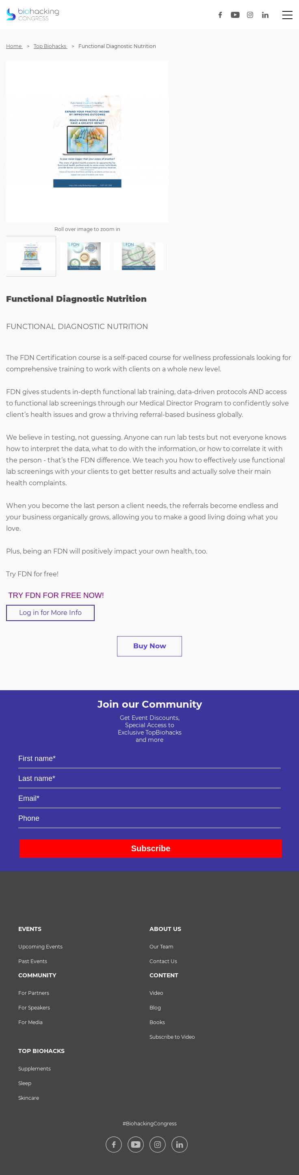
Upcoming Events (40, 947)
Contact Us (163, 961)
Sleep (24, 1083)
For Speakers (34, 1008)
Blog (155, 1008)
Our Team (161, 947)
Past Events (32, 961)
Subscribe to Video (172, 1037)
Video (156, 993)
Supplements (34, 1069)
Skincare (28, 1098)
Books (157, 1022)
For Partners (33, 993)
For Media (30, 1022)
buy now (149, 646)
